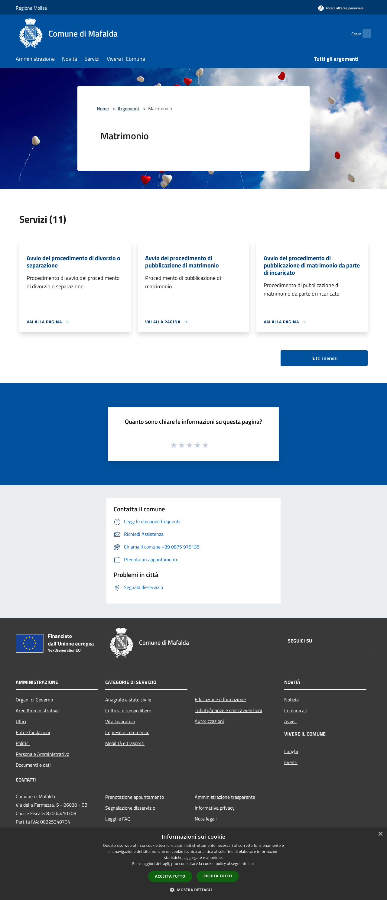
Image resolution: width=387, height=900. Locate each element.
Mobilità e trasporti (125, 743)
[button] (193, 890)
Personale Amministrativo (42, 754)
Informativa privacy (215, 807)
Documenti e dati (33, 765)
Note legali (206, 818)
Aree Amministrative (37, 710)
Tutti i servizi (324, 358)
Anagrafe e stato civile (128, 699)
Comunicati (295, 710)
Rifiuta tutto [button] (217, 876)
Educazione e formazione (220, 699)
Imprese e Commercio (127, 732)
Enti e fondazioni (33, 732)
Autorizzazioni (209, 721)
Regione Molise (31, 7)
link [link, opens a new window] (252, 863)
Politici (23, 743)
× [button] (380, 834)
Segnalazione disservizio (130, 807)
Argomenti (128, 108)
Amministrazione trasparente (225, 797)
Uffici (21, 721)
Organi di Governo (34, 699)
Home (103, 108)
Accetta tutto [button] (170, 876)
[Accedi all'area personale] (340, 8)
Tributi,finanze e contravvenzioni (228, 710)
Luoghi (291, 751)
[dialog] (193, 864)
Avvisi (290, 721)
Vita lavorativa (120, 721)
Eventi (291, 762)
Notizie (291, 699)
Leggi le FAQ (118, 818)
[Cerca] (364, 33)
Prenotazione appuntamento (134, 797)
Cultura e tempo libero (128, 710)
